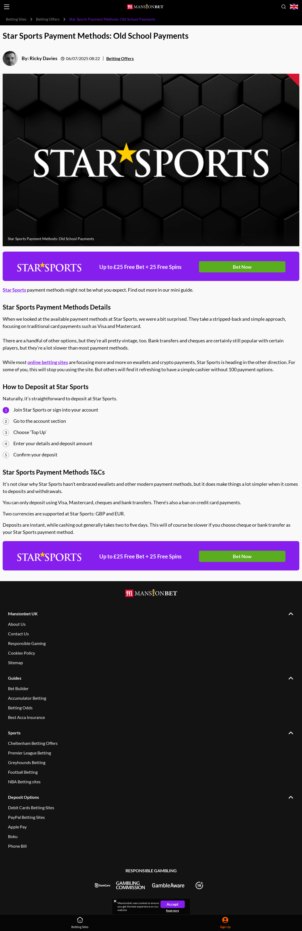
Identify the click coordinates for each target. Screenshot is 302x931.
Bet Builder (18, 688)
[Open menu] (6, 7)
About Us (17, 624)
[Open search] (283, 6)
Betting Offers (48, 19)
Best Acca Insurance (26, 717)
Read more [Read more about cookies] (172, 910)
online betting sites (48, 362)
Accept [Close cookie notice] (172, 904)
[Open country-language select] (294, 7)
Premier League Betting (29, 752)
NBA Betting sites (24, 781)
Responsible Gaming (27, 643)
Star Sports (14, 290)
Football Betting (23, 771)
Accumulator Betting (27, 698)
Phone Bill (17, 845)
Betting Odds (20, 707)
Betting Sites (16, 19)
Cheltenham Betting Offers (33, 743)
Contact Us (18, 633)
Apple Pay (17, 826)
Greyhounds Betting (26, 762)
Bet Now (242, 267)
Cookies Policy (21, 652)
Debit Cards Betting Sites (31, 807)
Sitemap (15, 662)
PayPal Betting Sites (26, 817)
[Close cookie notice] (115, 901)
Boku (13, 836)
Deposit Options (23, 797)
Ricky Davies (43, 58)
